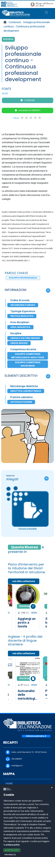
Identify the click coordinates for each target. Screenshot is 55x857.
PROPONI (11, 802)
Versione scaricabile (27, 528)
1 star (22, 117)
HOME (9, 783)
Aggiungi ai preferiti (29, 110)
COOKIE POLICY (11, 841)
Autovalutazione (21, 401)
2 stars (26, 117)
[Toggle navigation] (46, 12)
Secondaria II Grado (22, 305)
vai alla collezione (23, 581)
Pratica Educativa (21, 316)
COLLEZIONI (13, 815)
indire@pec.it (14, 766)
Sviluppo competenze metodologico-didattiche (27, 356)
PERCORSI (12, 821)
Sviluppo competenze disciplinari (27, 364)
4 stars (35, 117)
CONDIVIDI (29, 100)
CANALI (10, 809)
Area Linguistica (20, 327)
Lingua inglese (19, 343)
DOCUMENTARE (15, 796)
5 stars (40, 117)
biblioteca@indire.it (36, 736)
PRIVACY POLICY (12, 836)
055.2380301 (14, 759)
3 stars (31, 117)
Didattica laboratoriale (25, 390)
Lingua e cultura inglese (25, 338)
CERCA (10, 789)
